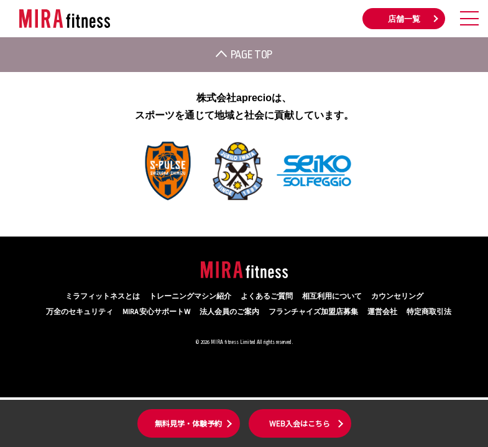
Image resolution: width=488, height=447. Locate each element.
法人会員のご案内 (229, 312)
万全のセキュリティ (79, 312)
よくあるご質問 (267, 296)
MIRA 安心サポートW (156, 312)
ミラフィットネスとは (102, 296)
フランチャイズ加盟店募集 (313, 312)
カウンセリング (397, 296)
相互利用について (332, 296)
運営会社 (382, 312)
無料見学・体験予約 (188, 423)
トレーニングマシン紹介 (190, 296)
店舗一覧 (404, 19)
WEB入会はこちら (299, 423)
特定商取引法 (429, 312)
